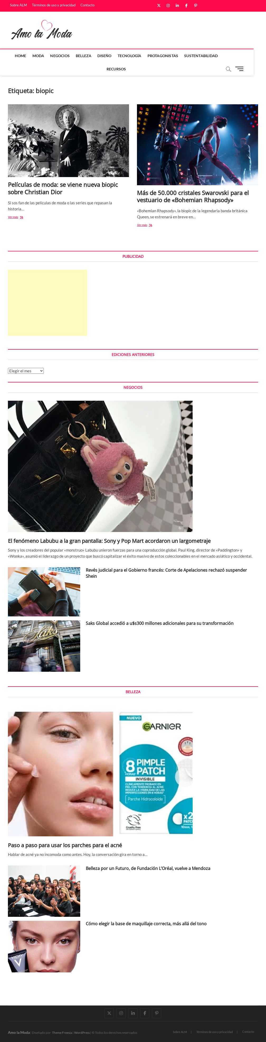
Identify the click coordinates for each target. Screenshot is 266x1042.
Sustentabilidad (207, 55)
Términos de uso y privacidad (53, 5)
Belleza (90, 55)
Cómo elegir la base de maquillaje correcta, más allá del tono (146, 924)
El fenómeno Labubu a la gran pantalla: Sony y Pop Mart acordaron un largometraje (109, 540)
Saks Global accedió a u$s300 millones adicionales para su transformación (160, 623)
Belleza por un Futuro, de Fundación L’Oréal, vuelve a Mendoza (148, 868)
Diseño (111, 55)
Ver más (19, 217)
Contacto (87, 5)
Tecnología (136, 55)
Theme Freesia (62, 1033)
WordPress (82, 1033)
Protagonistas (169, 55)
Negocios (66, 55)
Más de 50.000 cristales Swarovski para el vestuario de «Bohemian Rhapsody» (193, 196)
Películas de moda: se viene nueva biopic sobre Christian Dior (63, 188)
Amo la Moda (19, 1032)
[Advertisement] (47, 303)
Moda (44, 55)
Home (26, 55)
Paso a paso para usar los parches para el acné (65, 845)
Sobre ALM (18, 5)
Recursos (122, 69)
